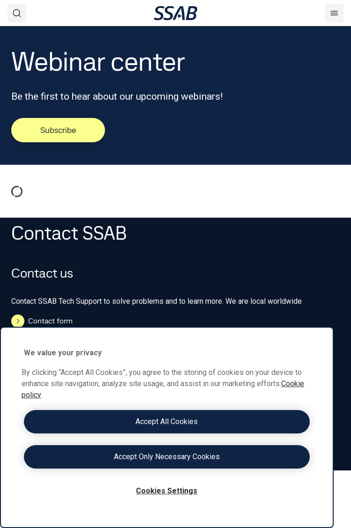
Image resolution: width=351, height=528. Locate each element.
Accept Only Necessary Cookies (167, 456)
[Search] (16, 13)
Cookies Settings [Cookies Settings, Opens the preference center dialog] (166, 490)
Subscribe (58, 130)
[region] (167, 427)
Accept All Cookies (166, 421)
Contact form (42, 321)
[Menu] (334, 13)
